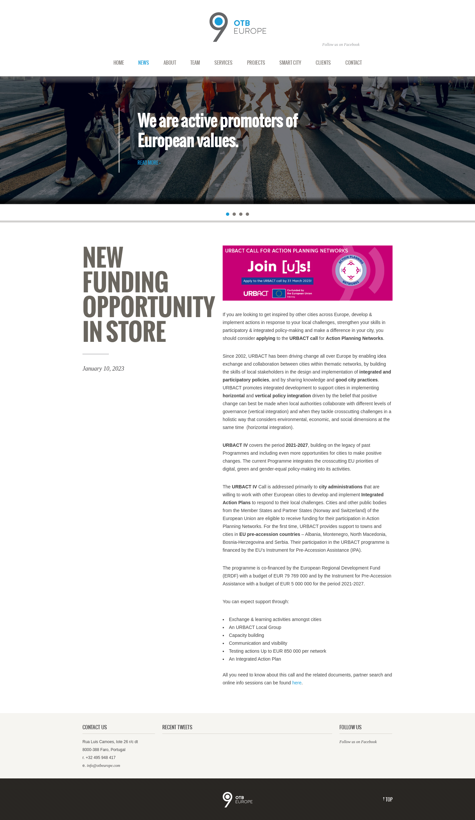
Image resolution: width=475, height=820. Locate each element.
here (296, 682)
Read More (148, 163)
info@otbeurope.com (103, 765)
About (170, 62)
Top (389, 800)
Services (223, 62)
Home (118, 62)
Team (195, 62)
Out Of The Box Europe (237, 27)
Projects (256, 62)
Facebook (352, 44)
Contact (353, 62)
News (143, 62)
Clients (323, 62)
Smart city (290, 62)
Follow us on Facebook (358, 741)
